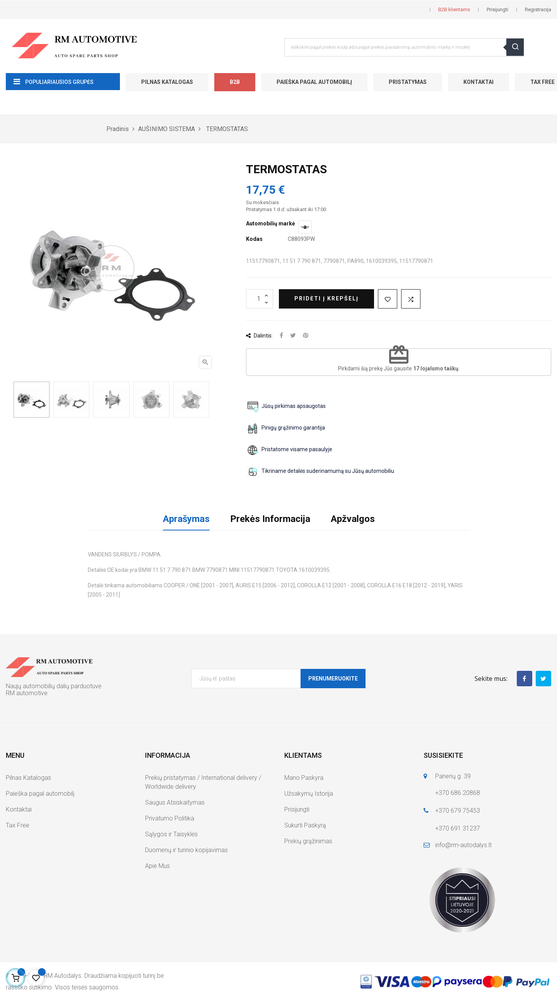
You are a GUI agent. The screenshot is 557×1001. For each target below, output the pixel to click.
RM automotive (27, 693)
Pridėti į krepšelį (326, 298)
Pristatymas (408, 82)
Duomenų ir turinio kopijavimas (186, 850)
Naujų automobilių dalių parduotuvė (53, 686)
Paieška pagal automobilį (314, 82)
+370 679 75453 (457, 810)
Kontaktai (478, 82)
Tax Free (17, 825)
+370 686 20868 (457, 792)
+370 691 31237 (457, 828)
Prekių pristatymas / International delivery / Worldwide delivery (203, 782)
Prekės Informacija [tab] (270, 518)
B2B (235, 82)
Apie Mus (157, 866)
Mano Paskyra (303, 777)
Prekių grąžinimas (308, 841)
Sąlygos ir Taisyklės (171, 834)
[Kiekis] (259, 299)
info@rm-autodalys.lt (463, 845)
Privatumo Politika (169, 818)
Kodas (254, 239)
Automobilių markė (270, 223)
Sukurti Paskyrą (305, 825)
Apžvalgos (353, 518)
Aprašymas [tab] (186, 518)
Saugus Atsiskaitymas (175, 802)
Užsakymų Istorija (308, 793)
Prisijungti (296, 809)
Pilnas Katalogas (167, 82)
